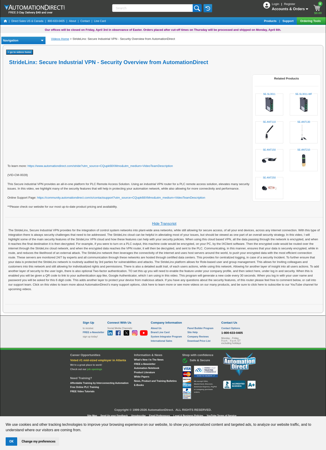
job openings (94, 369)
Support (289, 21)
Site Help (192, 332)
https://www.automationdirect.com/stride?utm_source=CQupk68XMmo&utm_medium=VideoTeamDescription (100, 166)
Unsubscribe (138, 415)
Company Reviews (198, 336)
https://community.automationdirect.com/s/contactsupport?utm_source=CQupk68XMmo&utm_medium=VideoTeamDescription (121, 197)
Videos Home (60, 39)
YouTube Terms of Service (221, 415)
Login (276, 4)
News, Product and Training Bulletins (155, 381)
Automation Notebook (146, 368)
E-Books (139, 385)
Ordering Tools (310, 21)
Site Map (92, 415)
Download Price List (199, 340)
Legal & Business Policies (188, 415)
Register (289, 4)
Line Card (100, 21)
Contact (85, 21)
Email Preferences (159, 415)
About (72, 21)
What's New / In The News (148, 359)
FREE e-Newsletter (145, 364)
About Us (156, 328)
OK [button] (11, 441)
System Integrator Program (166, 336)
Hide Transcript (164, 224)
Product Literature (144, 372)
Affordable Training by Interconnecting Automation (99, 383)
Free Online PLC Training (84, 387)
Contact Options (230, 328)
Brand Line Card (160, 332)
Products (270, 21)
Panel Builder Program (200, 328)
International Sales (161, 340)
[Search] (152, 8)
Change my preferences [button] (38, 441)
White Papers (141, 376)
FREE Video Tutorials (82, 391)
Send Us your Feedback (115, 415)
